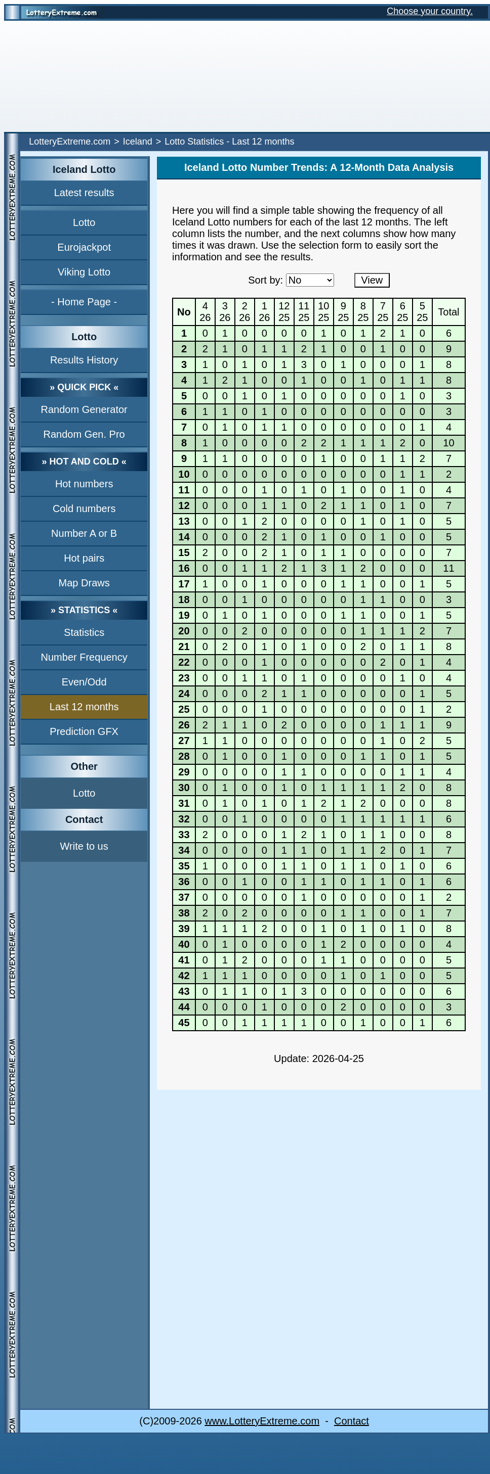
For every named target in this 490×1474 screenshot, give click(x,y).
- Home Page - (84, 301)
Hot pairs (84, 558)
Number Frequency (84, 657)
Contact (351, 1420)
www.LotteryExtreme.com (262, 1420)
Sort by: (265, 280)
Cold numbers (84, 508)
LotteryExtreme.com (69, 141)
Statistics (84, 632)
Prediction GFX (84, 731)
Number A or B (84, 533)
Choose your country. (430, 11)
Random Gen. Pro (84, 434)
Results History (84, 359)
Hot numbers (84, 483)
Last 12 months (84, 706)
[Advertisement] (245, 76)
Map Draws (84, 582)
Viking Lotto (84, 272)
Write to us (84, 846)
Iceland (137, 141)
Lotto (84, 222)
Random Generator (84, 409)
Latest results (84, 192)
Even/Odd (84, 681)
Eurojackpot (84, 247)
